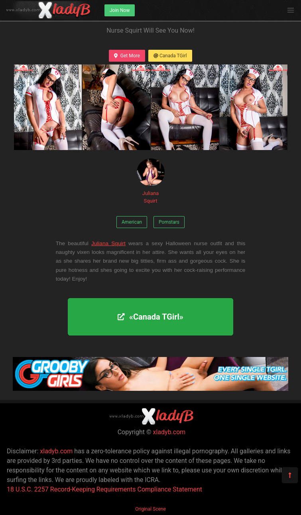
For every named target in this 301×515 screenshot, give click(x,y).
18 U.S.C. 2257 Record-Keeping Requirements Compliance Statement (104, 489)
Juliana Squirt (151, 181)
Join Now (120, 10)
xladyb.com (169, 432)
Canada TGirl (170, 56)
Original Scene (150, 509)
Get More (127, 56)
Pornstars (169, 222)
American (132, 222)
